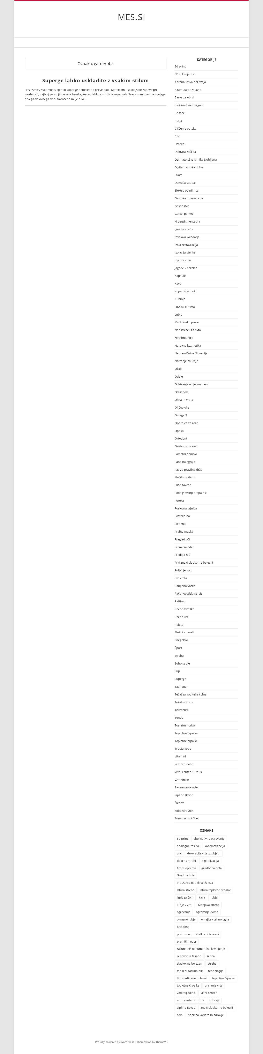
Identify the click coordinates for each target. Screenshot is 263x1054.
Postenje (180, 524)
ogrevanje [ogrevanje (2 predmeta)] (183, 912)
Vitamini (180, 756)
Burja (178, 121)
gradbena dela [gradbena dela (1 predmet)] (212, 868)
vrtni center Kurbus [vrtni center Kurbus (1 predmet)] (190, 1000)
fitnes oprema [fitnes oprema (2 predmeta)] (186, 868)
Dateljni (180, 144)
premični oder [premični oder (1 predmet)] (186, 941)
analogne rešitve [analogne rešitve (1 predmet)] (188, 846)
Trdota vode (183, 748)
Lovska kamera (185, 307)
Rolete (179, 625)
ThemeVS (161, 1042)
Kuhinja (180, 299)
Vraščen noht (184, 764)
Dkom (178, 175)
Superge (180, 679)
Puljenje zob (183, 570)
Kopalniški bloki (185, 291)
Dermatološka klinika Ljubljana (196, 159)
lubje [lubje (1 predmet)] (214, 897)
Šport (178, 648)
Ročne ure (182, 617)
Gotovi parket (184, 214)
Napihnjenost (184, 338)
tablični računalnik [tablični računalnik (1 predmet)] (190, 971)
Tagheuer (181, 687)
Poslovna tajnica (186, 508)
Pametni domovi (186, 454)
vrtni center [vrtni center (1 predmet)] (209, 993)
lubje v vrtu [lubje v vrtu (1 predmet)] (185, 905)
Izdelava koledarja (187, 237)
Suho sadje (182, 663)
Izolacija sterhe (185, 252)
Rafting (180, 601)
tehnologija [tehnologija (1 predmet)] (216, 971)
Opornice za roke (186, 423)
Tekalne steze (184, 702)
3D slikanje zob (185, 74)
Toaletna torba (185, 725)
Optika (179, 431)
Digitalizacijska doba (189, 167)
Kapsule (180, 276)
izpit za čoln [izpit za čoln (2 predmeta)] (185, 897)
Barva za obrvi (184, 97)
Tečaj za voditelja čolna (190, 694)
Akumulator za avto (188, 90)
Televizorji (182, 710)
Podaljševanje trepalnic (191, 493)
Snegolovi (181, 640)
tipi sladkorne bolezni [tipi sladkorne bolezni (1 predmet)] (192, 978)
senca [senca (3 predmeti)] (211, 956)
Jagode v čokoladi (186, 268)
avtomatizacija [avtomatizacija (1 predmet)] (215, 846)
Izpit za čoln (183, 260)
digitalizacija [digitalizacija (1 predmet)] (210, 861)
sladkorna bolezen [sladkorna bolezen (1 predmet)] (189, 963)
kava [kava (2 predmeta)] (202, 897)
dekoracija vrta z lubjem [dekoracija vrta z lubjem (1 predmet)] (203, 853)
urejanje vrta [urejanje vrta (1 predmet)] (214, 985)
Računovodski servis (188, 593)
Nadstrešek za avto (188, 330)
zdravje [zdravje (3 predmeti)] (214, 1000)
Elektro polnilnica (186, 190)
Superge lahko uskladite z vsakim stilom (95, 80)
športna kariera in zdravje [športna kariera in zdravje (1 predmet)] (206, 1015)
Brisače (180, 113)
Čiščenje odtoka (185, 128)
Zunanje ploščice (186, 818)
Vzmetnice (182, 780)
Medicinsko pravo (187, 322)
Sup (177, 671)
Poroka (179, 500)
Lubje (178, 314)
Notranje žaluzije (186, 361)
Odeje (179, 376)
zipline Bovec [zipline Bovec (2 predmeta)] (186, 1007)
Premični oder (184, 547)
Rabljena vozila (185, 586)
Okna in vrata (184, 400)
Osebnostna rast (186, 446)
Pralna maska (184, 531)
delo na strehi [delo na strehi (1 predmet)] (186, 861)
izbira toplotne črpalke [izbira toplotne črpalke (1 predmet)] (215, 890)
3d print (180, 66)
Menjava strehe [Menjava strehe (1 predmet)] (208, 905)
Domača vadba (185, 183)
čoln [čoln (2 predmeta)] (180, 1015)
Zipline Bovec (184, 795)
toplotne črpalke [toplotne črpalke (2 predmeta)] (188, 985)
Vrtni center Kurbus (188, 772)
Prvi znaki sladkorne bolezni (194, 562)
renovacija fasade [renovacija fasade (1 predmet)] (189, 956)
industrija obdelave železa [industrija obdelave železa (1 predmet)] (195, 883)
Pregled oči (182, 539)
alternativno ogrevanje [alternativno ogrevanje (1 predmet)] (209, 838)
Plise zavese (183, 485)
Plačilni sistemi (185, 477)
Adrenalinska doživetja (190, 82)
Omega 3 (181, 415)
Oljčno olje (182, 407)
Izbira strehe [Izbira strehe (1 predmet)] (185, 890)
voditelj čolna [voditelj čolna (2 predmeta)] (186, 993)
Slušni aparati (184, 632)
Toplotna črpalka (186, 733)
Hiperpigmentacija (187, 221)
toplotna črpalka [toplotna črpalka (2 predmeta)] (223, 978)
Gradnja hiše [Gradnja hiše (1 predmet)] (186, 875)
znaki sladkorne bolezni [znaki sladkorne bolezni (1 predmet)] (217, 1007)
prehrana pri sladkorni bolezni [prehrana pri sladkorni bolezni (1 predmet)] (198, 934)
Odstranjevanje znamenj (192, 384)
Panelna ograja (185, 462)
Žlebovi (180, 803)
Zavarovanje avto (186, 787)
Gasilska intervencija (189, 198)
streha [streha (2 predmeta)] (212, 963)
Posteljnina (182, 516)
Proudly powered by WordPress (114, 1042)
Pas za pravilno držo (188, 470)
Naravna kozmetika (188, 345)
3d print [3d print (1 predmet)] (182, 838)
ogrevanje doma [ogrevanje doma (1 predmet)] (207, 912)
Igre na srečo (184, 229)
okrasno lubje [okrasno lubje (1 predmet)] (186, 919)
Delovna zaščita (185, 152)
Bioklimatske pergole (189, 105)
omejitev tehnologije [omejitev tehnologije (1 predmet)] (215, 919)
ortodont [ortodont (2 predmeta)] (183, 927)
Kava (178, 283)
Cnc (177, 136)
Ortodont (181, 438)
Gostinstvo (182, 206)
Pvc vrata (181, 578)
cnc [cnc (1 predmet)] (179, 853)
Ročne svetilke (184, 609)
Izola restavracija (186, 245)
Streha (179, 656)
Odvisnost (181, 392)
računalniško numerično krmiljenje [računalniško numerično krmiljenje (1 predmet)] (201, 949)
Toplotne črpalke (186, 741)
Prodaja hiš (182, 555)
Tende (179, 717)
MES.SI (131, 17)
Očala (178, 369)
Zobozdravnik (184, 811)
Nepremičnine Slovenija (191, 353)
